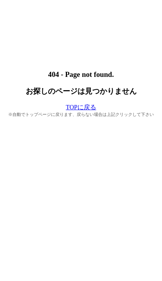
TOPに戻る (81, 107)
